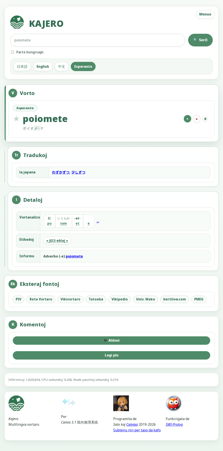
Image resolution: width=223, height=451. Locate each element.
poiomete (74, 256)
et (77, 223)
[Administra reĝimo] (2, 448)
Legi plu (111, 355)
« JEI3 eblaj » (57, 240)
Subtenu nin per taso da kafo (137, 430)
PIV (18, 299)
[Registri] (196, 118)
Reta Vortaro (41, 299)
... (97, 221)
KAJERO (37, 23)
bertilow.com (174, 299)
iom (63, 223)
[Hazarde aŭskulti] (187, 118)
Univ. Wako (145, 299)
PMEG (198, 299)
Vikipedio (120, 299)
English (43, 66)
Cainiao (132, 424)
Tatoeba (96, 299)
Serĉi (200, 39)
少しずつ (78, 172)
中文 (61, 66)
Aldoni (111, 340)
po (49, 223)
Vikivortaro (70, 299)
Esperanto (83, 66)
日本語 (22, 66)
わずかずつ (60, 172)
